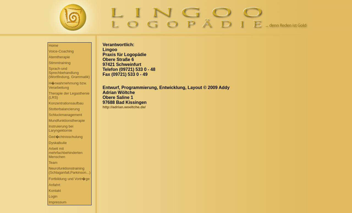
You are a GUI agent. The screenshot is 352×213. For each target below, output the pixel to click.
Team (53, 163)
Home (53, 45)
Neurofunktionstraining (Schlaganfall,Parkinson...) (69, 170)
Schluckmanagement (65, 115)
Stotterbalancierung (64, 109)
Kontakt (55, 191)
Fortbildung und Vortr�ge (69, 179)
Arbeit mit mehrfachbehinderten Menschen (65, 152)
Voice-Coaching (61, 51)
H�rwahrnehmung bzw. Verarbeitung (68, 85)
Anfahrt (54, 185)
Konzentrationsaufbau (66, 103)
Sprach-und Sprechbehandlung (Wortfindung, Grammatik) (69, 73)
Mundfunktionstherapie (67, 120)
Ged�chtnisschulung (66, 137)
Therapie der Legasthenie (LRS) (69, 95)
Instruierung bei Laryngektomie (61, 128)
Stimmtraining (59, 63)
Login (53, 196)
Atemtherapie (59, 57)
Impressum (57, 202)
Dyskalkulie (58, 143)
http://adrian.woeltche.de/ (124, 107)
